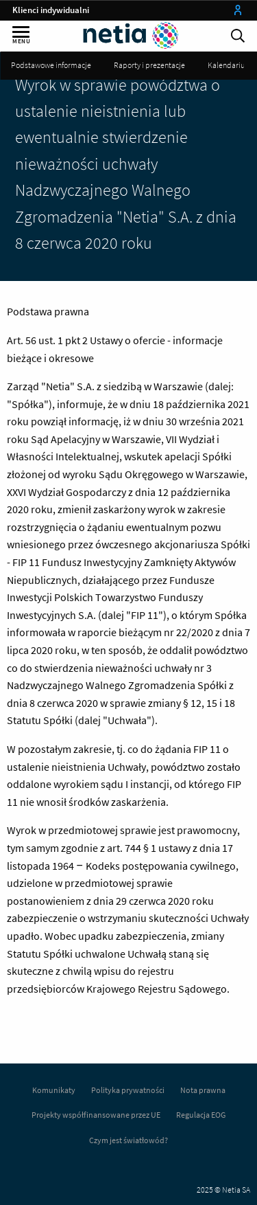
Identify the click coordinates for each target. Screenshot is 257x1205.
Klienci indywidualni (50, 10)
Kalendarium (230, 65)
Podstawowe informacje (51, 65)
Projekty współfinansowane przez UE (96, 1115)
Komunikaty (53, 1090)
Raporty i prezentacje (149, 65)
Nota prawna (202, 1090)
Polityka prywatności (127, 1090)
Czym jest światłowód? (128, 1140)
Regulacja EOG (200, 1115)
